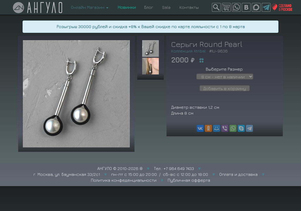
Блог (148, 7)
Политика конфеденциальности (124, 180)
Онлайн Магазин (89, 7)
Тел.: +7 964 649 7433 (174, 168)
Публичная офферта (189, 180)
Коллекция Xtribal (188, 50)
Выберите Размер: (225, 69)
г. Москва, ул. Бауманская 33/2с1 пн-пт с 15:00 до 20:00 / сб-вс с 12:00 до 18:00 (120, 174)
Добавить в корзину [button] (224, 88)
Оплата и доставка (238, 174)
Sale (166, 7)
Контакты (189, 7)
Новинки (126, 7)
